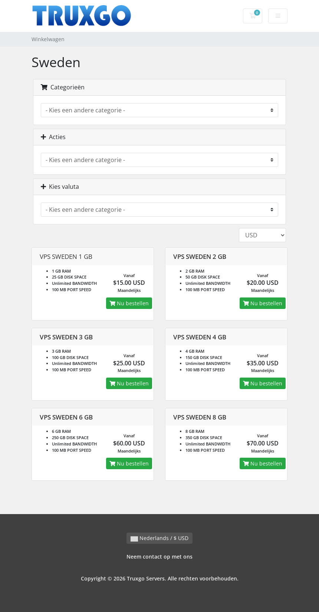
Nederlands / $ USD (159, 538)
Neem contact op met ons (159, 556)
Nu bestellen (129, 303)
